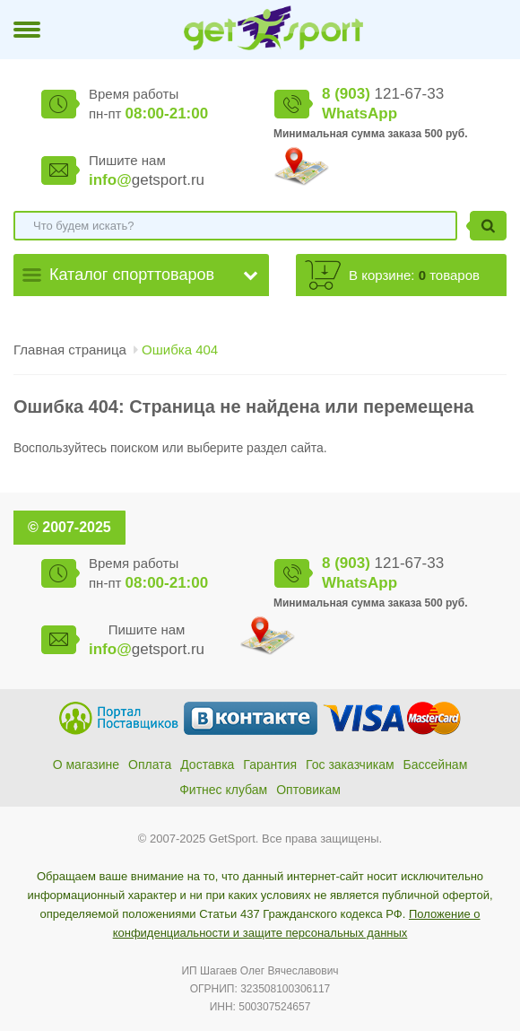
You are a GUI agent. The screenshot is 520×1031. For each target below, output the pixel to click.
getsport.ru (146, 179)
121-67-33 (383, 93)
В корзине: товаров (414, 275)
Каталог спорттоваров (131, 275)
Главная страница (69, 349)
